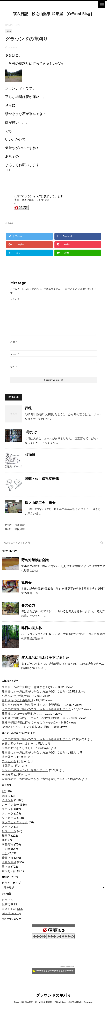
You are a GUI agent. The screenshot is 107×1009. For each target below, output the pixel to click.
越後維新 (20, 524)
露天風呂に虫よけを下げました (45, 657)
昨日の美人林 (31, 628)
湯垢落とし (9, 757)
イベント (7, 800)
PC (4, 791)
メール (14, 354)
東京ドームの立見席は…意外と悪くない (28, 687)
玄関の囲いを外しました (18, 743)
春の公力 (28, 605)
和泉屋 (6, 835)
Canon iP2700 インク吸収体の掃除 (25, 727)
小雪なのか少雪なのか (16, 696)
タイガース (9, 818)
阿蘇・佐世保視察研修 (42, 479)
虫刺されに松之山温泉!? (17, 700)
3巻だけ (31, 432)
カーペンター (10, 804)
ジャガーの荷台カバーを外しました (25, 770)
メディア (7, 826)
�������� (67, 966)
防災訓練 (20, 529)
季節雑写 (7, 844)
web (4, 795)
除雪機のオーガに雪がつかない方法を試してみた (34, 691)
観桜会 (26, 582)
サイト (13, 366)
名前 (13, 342)
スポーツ (7, 813)
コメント (15, 298)
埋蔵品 (6, 765)
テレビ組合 (9, 761)
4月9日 (30, 455)
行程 (28, 408)
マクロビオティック (15, 822)
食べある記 (9, 871)
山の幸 (6, 849)
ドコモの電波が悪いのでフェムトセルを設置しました (36, 709)
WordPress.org (11, 913)
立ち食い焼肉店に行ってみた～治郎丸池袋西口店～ (35, 718)
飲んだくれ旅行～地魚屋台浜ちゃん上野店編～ (32, 704)
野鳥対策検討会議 (35, 560)
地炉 (5, 840)
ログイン (7, 900)
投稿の (9, 904)
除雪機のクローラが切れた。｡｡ (22, 713)
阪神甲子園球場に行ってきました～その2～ (30, 722)
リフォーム (9, 831)
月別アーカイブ (11, 882)
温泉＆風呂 (9, 862)
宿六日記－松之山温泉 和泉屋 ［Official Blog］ (53, 14)
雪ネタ (6, 866)
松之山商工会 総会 (40, 503)
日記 (10, 223)
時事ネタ (7, 857)
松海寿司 (7, 774)
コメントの (12, 909)
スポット (7, 809)
